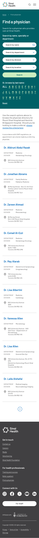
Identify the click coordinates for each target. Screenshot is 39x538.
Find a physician (8, 480)
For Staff (19, 503)
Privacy (4, 529)
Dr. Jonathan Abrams (15, 174)
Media (4, 452)
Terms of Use (14, 529)
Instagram (4, 494)
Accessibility (25, 529)
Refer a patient (7, 476)
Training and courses (10, 472)
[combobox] (19, 52)
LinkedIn (34, 494)
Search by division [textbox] (13, 60)
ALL (4, 86)
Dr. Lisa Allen (11, 346)
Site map (5, 533)
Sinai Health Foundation (11, 460)
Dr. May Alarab (12, 261)
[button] (29, 4)
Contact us (6, 444)
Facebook (12, 494)
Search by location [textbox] (13, 67)
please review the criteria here (17, 126)
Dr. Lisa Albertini (13, 289)
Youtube (27, 494)
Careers (5, 448)
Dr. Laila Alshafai (13, 378)
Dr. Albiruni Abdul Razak (17, 147)
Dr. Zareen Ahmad (13, 204)
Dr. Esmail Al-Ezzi (13, 232)
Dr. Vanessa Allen (13, 318)
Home (4, 15)
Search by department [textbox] (15, 52)
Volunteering (7, 456)
